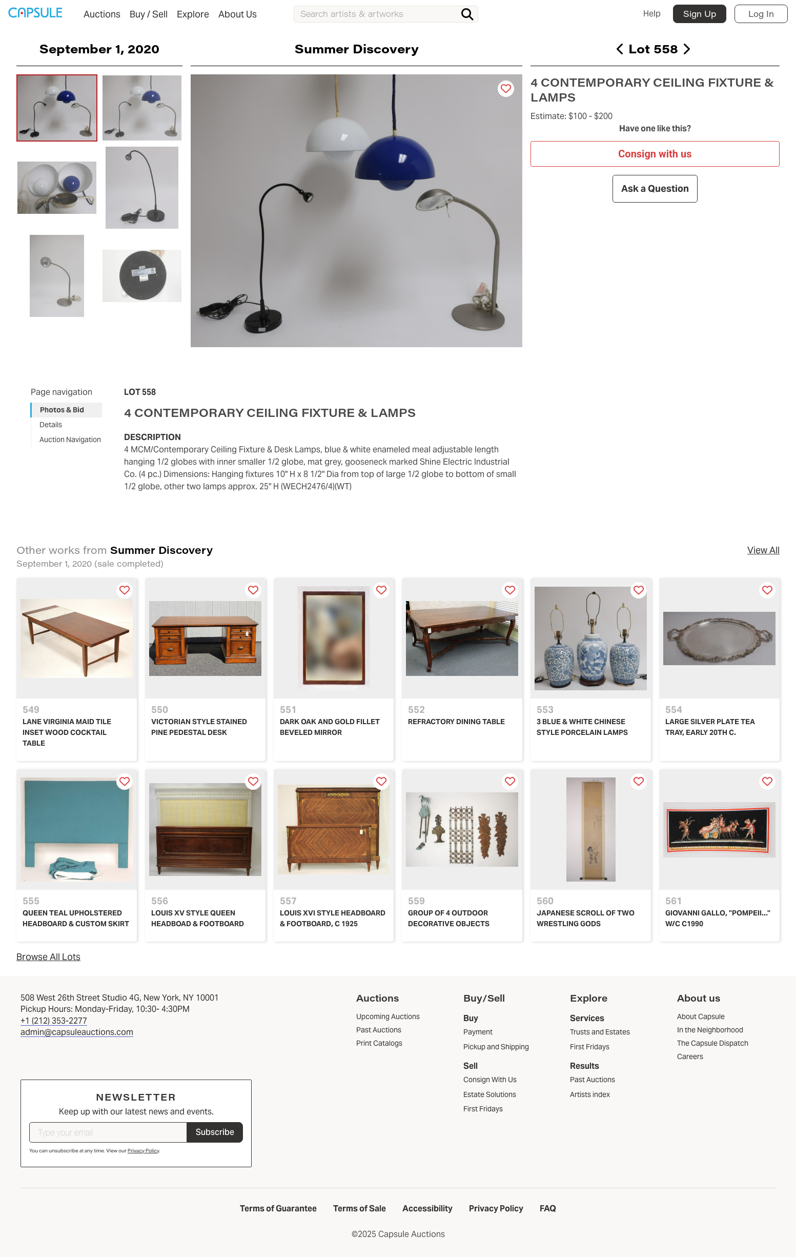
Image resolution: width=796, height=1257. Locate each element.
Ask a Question (655, 188)
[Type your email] (108, 1132)
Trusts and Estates (600, 1031)
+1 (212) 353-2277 (54, 1020)
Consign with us (655, 153)
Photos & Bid (62, 409)
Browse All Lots (48, 957)
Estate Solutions (489, 1094)
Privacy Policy (143, 1150)
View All (763, 550)
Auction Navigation (70, 439)
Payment (478, 1031)
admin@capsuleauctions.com (77, 1032)
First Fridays (483, 1108)
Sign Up (699, 13)
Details (50, 424)
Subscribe (215, 1132)
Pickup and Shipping (496, 1046)
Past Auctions (592, 1079)
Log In (761, 13)
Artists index (590, 1094)
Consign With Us (490, 1079)
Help (652, 13)
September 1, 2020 (99, 48)
